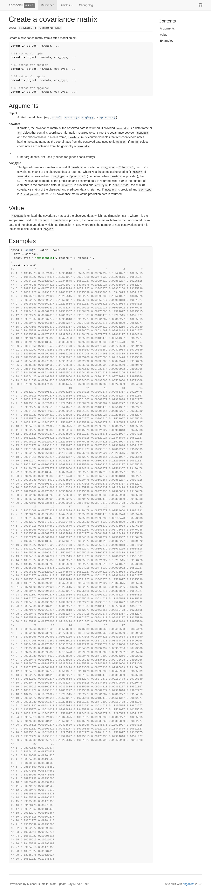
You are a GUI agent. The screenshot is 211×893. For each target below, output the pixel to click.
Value (164, 34)
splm (28, 250)
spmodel (16, 5)
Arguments (167, 28)
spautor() (72, 117)
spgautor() (107, 117)
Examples (166, 40)
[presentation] (145, 167)
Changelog (86, 5)
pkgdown (188, 884)
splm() (57, 117)
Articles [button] (66, 5)
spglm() (87, 117)
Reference (47, 5)
